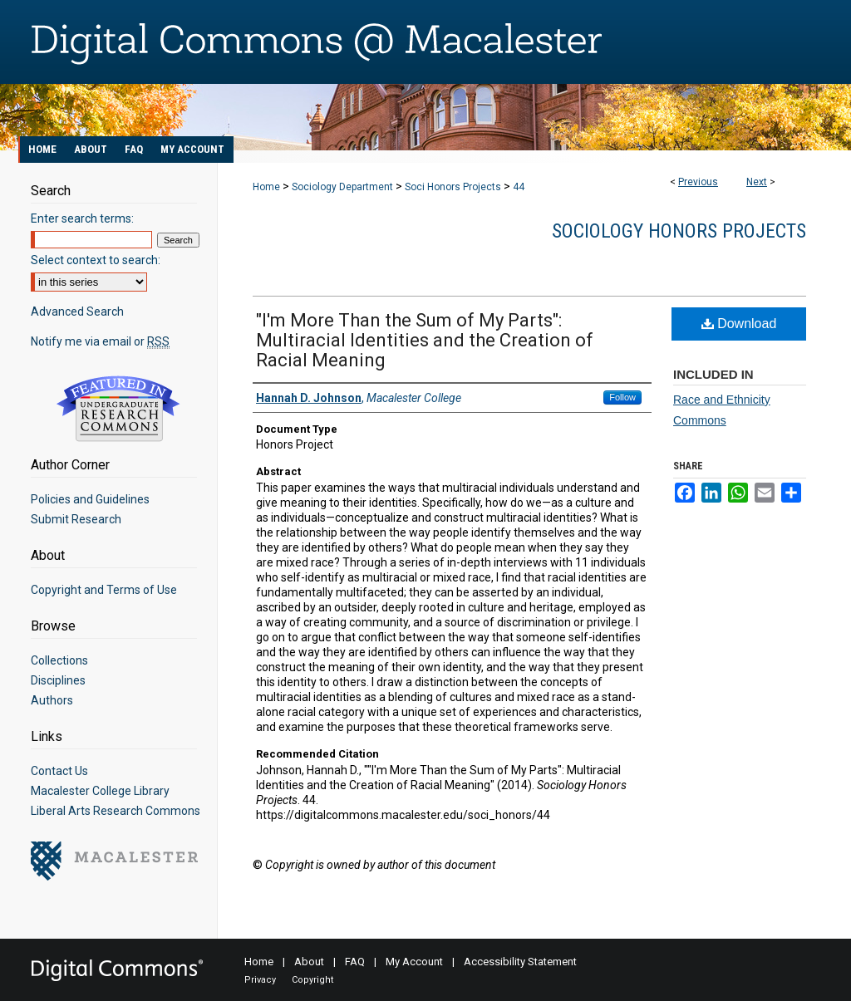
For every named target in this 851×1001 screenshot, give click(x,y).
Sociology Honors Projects (679, 231)
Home (266, 187)
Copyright (312, 979)
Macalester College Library (100, 790)
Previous (698, 182)
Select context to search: (95, 260)
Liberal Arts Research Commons (115, 810)
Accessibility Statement (520, 961)
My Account (414, 961)
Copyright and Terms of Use (104, 589)
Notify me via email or (100, 341)
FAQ (355, 961)
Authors (52, 700)
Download (739, 323)
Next (756, 182)
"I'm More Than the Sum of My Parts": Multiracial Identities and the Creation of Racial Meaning (424, 340)
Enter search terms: (82, 218)
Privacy (260, 979)
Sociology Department (342, 187)
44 (518, 187)
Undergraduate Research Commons (118, 408)
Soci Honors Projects (453, 187)
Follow (622, 397)
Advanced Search (77, 311)
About (309, 961)
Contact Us (59, 771)
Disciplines (58, 680)
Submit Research (76, 519)
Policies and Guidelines (90, 499)
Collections (59, 660)
